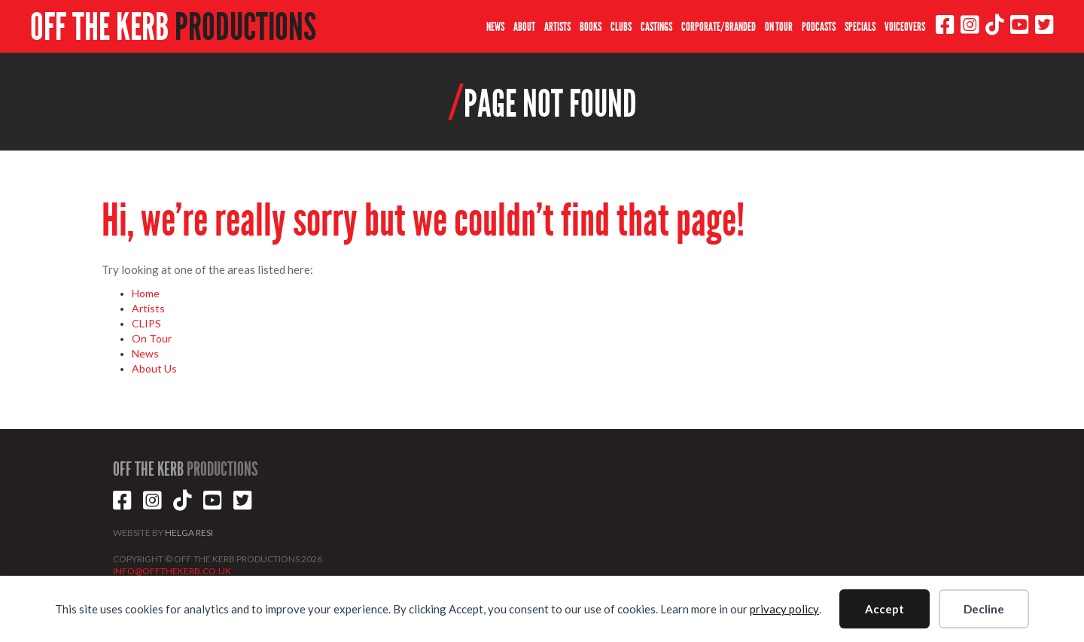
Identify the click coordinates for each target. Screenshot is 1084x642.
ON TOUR (779, 27)
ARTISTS (557, 27)
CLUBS (621, 27)
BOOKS (590, 27)
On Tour (152, 338)
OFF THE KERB (173, 27)
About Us (154, 368)
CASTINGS (656, 27)
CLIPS (146, 323)
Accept (884, 609)
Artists (148, 308)
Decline (984, 609)
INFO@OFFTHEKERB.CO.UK (172, 571)
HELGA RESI (189, 532)
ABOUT (524, 27)
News (145, 353)
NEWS (495, 27)
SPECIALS (860, 27)
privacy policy (784, 609)
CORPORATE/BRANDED (718, 27)
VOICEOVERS (905, 27)
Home (146, 293)
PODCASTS (819, 27)
